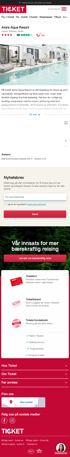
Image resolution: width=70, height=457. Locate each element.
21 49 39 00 (54, 9)
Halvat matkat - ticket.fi (12, 444)
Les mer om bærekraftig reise (35, 258)
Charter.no (32, 444)
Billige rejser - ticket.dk (37, 440)
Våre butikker (26, 402)
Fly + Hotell (7, 17)
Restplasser (45, 17)
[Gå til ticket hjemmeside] (13, 9)
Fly (17, 17)
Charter (33, 17)
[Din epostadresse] (35, 197)
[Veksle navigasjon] (63, 9)
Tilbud (57, 17)
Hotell (24, 17)
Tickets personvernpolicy (36, 204)
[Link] (5, 420)
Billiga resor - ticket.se (12, 440)
